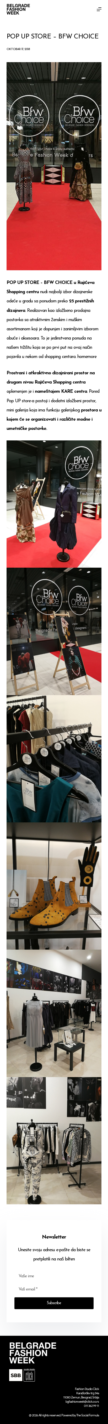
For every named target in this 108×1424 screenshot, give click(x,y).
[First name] (54, 1276)
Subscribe (54, 1303)
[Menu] (99, 9)
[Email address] (54, 1289)
